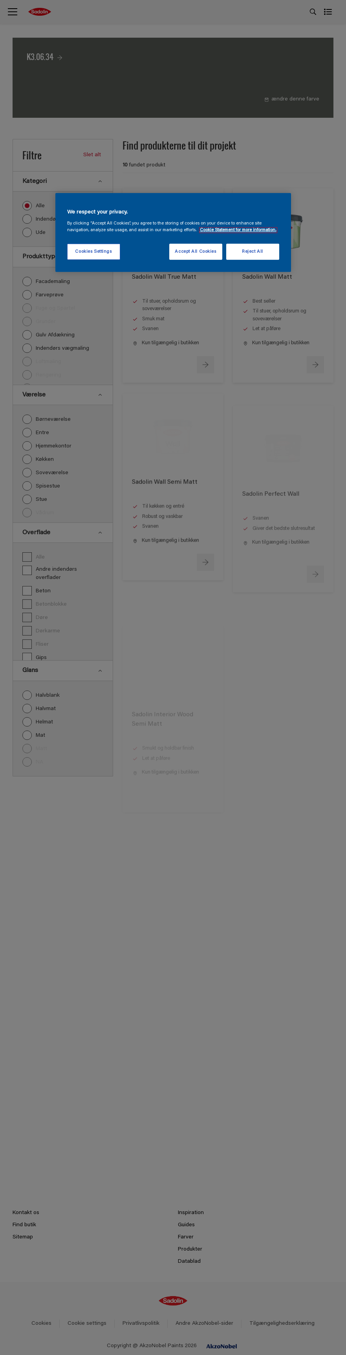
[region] (173, 232)
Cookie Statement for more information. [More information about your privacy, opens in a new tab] (238, 230)
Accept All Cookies (195, 251)
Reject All (252, 251)
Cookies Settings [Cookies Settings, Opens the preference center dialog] (93, 251)
